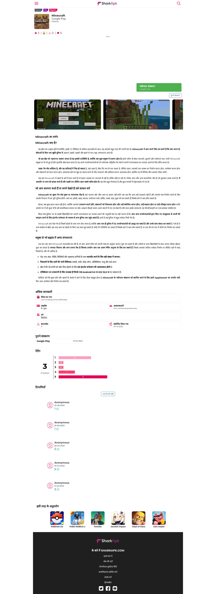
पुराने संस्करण (175, 95)
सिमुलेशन (53, 10)
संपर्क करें (108, 577)
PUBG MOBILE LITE (77, 526)
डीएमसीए (108, 582)
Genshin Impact (118, 526)
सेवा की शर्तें (108, 561)
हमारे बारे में (108, 556)
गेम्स (45, 10)
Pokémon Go (57, 526)
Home (38, 10)
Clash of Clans (138, 526)
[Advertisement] (108, 59)
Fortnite (98, 526)
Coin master (159, 526)
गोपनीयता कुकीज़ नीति (108, 566)
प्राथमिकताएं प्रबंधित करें (108, 572)
